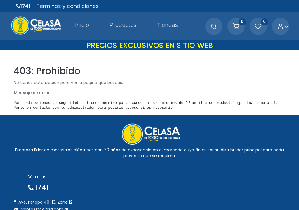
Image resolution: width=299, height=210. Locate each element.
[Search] (208, 25)
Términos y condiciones (67, 6)
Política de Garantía (155, 191)
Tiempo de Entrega (154, 199)
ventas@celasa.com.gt (45, 206)
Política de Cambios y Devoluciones (171, 183)
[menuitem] (66, 24)
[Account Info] (277, 25)
